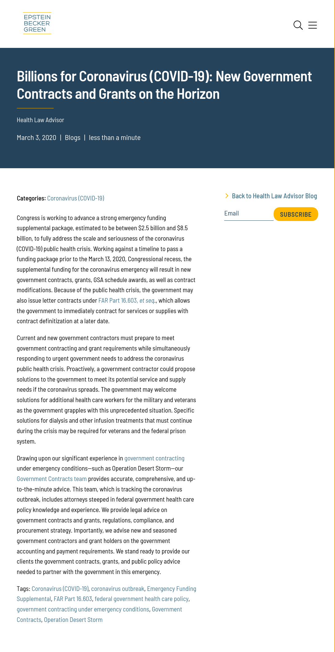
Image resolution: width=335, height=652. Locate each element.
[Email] (249, 215)
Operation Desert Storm (73, 619)
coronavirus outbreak (117, 588)
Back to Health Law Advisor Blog (274, 196)
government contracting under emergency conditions (83, 609)
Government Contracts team (52, 478)
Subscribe (296, 214)
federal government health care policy (141, 598)
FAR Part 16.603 (73, 598)
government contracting (154, 458)
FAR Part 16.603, (126, 300)
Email (231, 213)
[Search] (298, 25)
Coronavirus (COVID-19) (75, 198)
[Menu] (312, 27)
